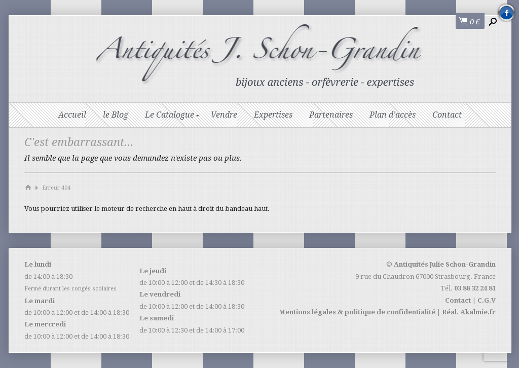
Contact (447, 115)
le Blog (115, 115)
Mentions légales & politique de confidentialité (357, 312)
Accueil (72, 115)
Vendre (224, 115)
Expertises (273, 115)
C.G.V (486, 300)
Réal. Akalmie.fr (469, 312)
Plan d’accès (392, 115)
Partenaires (331, 115)
